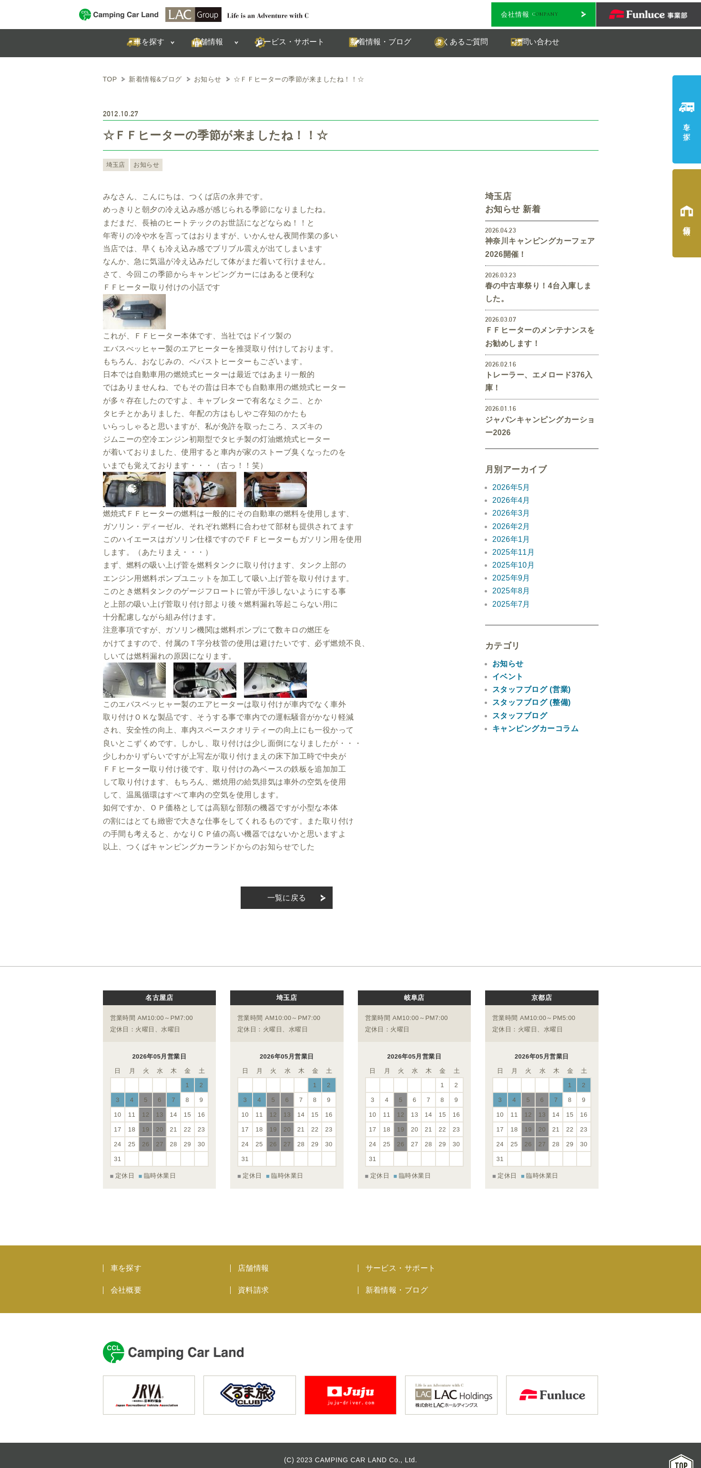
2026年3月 (511, 513)
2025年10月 (513, 565)
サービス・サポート (401, 1259)
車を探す (126, 1259)
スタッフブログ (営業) (531, 689)
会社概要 (126, 1281)
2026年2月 (511, 526)
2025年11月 (513, 552)
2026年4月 (511, 500)
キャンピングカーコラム (535, 728)
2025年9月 (511, 578)
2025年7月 (511, 604)
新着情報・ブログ (397, 1281)
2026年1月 (511, 539)
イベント (508, 677)
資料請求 (253, 1281)
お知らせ (144, 165)
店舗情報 (253, 1259)
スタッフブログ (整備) (531, 702)
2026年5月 (511, 487)
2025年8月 (511, 591)
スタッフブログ (519, 716)
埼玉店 (115, 165)
